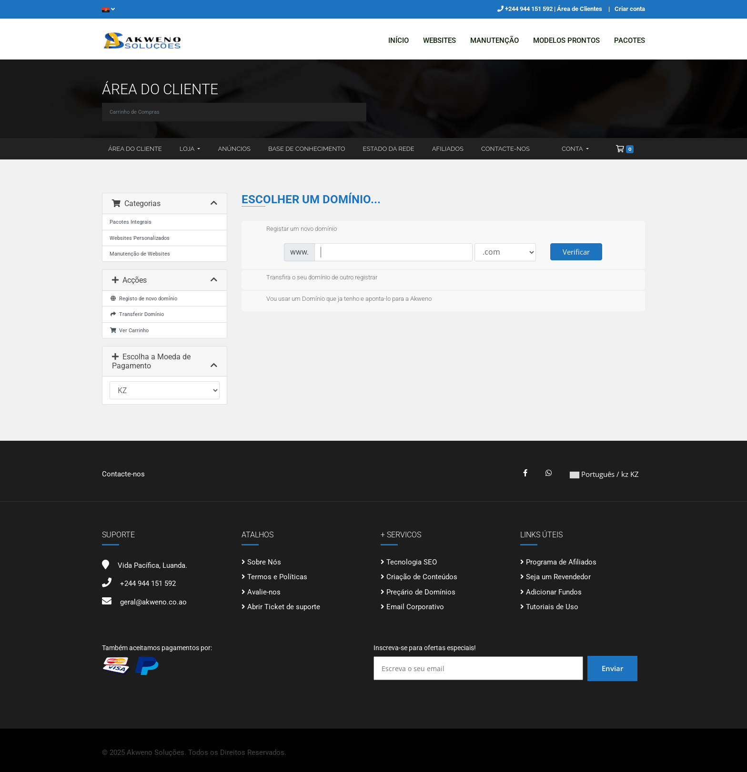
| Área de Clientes (578, 8)
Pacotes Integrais (130, 221)
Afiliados (448, 148)
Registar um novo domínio (294, 229)
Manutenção (494, 40)
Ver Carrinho (129, 330)
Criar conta (630, 8)
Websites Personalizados (140, 238)
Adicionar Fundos (554, 592)
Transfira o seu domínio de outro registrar (314, 278)
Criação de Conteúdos (421, 577)
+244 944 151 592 (529, 8)
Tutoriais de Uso (552, 607)
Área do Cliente (135, 148)
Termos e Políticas (277, 577)
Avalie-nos (264, 592)
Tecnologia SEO (411, 562)
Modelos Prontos (566, 40)
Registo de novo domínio (143, 298)
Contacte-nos (505, 148)
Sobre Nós (264, 562)
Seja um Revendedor (558, 577)
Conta (573, 148)
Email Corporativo (415, 607)
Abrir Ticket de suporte (283, 607)
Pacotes (629, 40)
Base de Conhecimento (306, 148)
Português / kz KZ (604, 474)
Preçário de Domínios (420, 592)
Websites (439, 40)
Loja (188, 148)
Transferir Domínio (137, 314)
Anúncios (234, 148)
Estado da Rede (388, 148)
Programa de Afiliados (561, 562)
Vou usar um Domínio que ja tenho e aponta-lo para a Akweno (341, 299)
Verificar (576, 252)
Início (398, 40)
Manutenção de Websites (140, 253)
